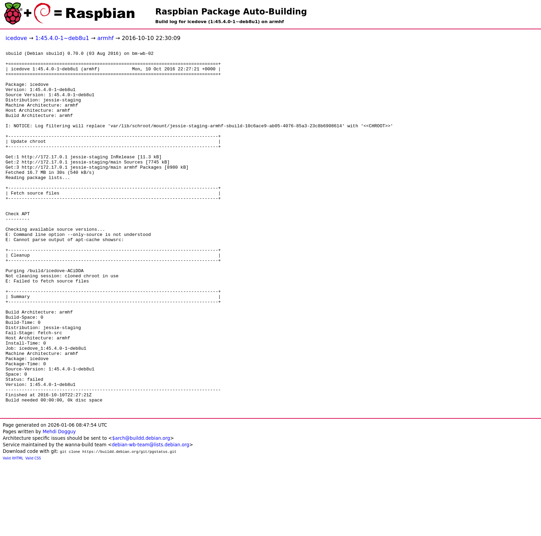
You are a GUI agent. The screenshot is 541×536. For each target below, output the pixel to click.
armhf (105, 38)
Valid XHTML (13, 531)
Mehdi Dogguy (59, 504)
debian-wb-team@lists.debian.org (150, 517)
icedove (16, 38)
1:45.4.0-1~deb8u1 (62, 38)
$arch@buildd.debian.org (141, 510)
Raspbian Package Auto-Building (231, 12)
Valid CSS (33, 531)
